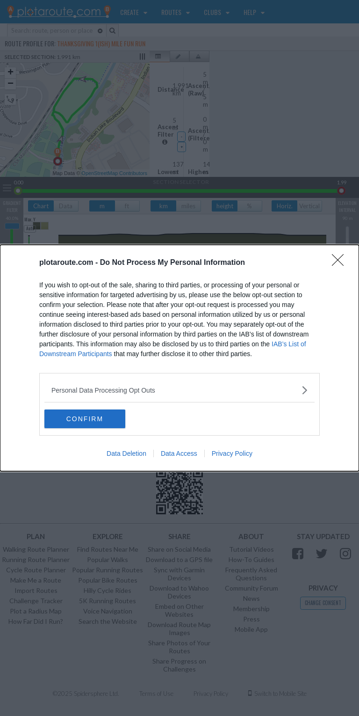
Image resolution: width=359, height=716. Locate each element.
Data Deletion (126, 453)
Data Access (179, 453)
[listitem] (179, 390)
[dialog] (179, 358)
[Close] (341, 263)
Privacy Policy (232, 453)
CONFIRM (88, 418)
